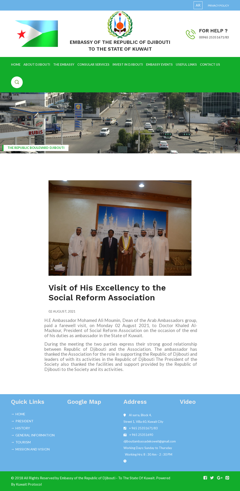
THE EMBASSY (63, 64)
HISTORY (22, 428)
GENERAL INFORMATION (35, 435)
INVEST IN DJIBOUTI (127, 64)
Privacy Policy (218, 5)
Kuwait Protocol (29, 484)
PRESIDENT (24, 421)
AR (198, 5)
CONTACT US (210, 64)
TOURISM (23, 442)
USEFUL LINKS (186, 64)
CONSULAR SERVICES (93, 64)
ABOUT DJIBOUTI (36, 64)
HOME (15, 64)
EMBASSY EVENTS (159, 64)
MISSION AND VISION (32, 449)
